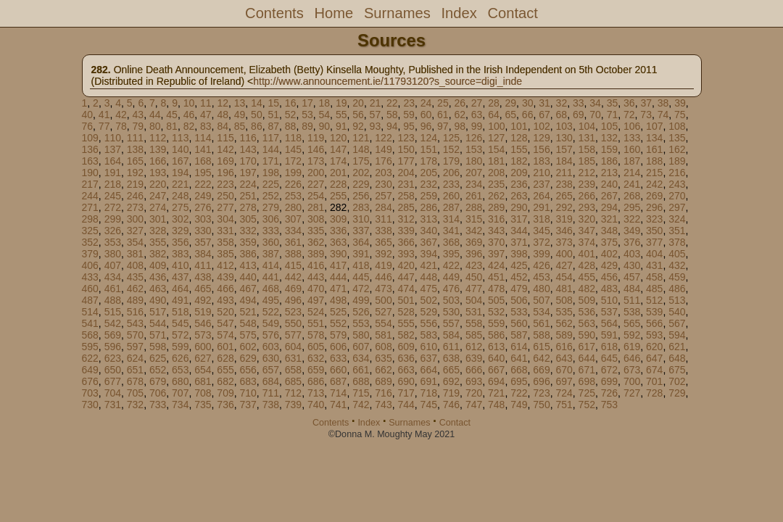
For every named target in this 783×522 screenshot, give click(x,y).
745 (428, 404)
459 (676, 277)
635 (383, 358)
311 (383, 219)
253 (293, 196)
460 (90, 288)
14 (256, 103)
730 (90, 404)
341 (451, 230)
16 (291, 103)
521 (247, 312)
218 (112, 184)
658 (293, 370)
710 (247, 393)
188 (654, 161)
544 (157, 323)
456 (609, 277)
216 (676, 172)
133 (632, 138)
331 (225, 230)
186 (609, 161)
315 (473, 219)
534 (541, 312)
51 (273, 114)
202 (360, 172)
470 (315, 288)
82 (189, 126)
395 (451, 254)
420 (405, 265)
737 (247, 404)
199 (293, 172)
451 (496, 277)
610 (428, 346)
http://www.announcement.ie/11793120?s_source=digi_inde (387, 81)
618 (609, 346)
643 (563, 358)
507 (541, 300)
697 (563, 381)
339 (405, 230)
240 (609, 184)
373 (563, 242)
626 (180, 358)
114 (202, 138)
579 (338, 335)
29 (511, 103)
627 (202, 358)
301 (157, 219)
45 (172, 114)
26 (459, 103)
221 (180, 184)
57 (375, 114)
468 (270, 288)
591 (609, 335)
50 (256, 114)
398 (518, 254)
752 (587, 404)
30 (528, 103)
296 (654, 207)
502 (428, 300)
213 (609, 172)
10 (189, 103)
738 (270, 404)
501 (405, 300)
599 (180, 346)
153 (473, 149)
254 (315, 196)
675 (676, 370)
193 (157, 172)
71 (612, 114)
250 (225, 196)
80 (155, 126)
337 (360, 230)
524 (315, 312)
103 (564, 126)
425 (518, 265)
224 (247, 184)
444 (338, 277)
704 (112, 393)
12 (222, 103)
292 (563, 207)
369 (473, 242)
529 (428, 312)
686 (315, 381)
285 (405, 207)
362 (315, 242)
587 (518, 335)
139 (157, 149)
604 (293, 346)
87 (273, 126)
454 (563, 277)
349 (632, 230)
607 (360, 346)
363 (338, 242)
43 (138, 114)
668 (518, 370)
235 (496, 184)
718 (428, 393)
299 (112, 219)
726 (609, 393)
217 (90, 184)
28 (494, 103)
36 (629, 103)
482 (587, 288)
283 (360, 207)
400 (563, 254)
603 (270, 346)
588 (541, 335)
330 (202, 230)
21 (375, 103)
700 (632, 381)
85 (240, 126)
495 (270, 300)
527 (383, 312)
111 (135, 138)
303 (202, 219)
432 (676, 265)
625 (157, 358)
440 (247, 277)
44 (155, 114)
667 (496, 370)
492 (202, 300)
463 (157, 288)
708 (202, 393)
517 (157, 312)
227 (315, 184)
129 (541, 138)
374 (587, 242)
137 (112, 149)
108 (676, 126)
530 (451, 312)
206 (451, 172)
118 (293, 138)
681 (202, 381)
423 (473, 265)
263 (518, 196)
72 (629, 114)
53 (307, 114)
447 (405, 277)
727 (632, 393)
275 (180, 207)
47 (206, 114)
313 (428, 219)
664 (428, 370)
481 (563, 288)
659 (315, 370)
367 (428, 242)
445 (360, 277)
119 (315, 138)
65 (510, 114)
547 (225, 323)
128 (518, 138)
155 (518, 149)
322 (632, 219)
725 (587, 393)
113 (180, 138)
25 (443, 103)
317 (518, 219)
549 (270, 323)
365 (383, 242)
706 (157, 393)
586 (496, 335)
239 (587, 184)
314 (451, 219)
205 (428, 172)
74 (663, 114)
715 (360, 393)
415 (293, 265)
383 (180, 254)
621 (676, 346)
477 (473, 288)
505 (496, 300)
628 (225, 358)
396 (473, 254)
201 (338, 172)
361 (293, 242)
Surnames (397, 13)
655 (225, 370)
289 (496, 207)
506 (518, 300)
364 (360, 242)
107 (654, 126)
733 (157, 404)
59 (409, 114)
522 (270, 312)
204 (405, 172)
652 (157, 370)
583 (428, 335)
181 (496, 161)
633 (338, 358)
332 (247, 230)
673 (632, 370)
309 (338, 219)
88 (291, 126)
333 (270, 230)
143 (247, 149)
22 (392, 103)
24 (426, 103)
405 (676, 254)
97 (443, 126)
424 (496, 265)
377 (654, 242)
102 (541, 126)
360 (270, 242)
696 (541, 381)
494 (247, 300)
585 (473, 335)
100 (496, 126)
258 (405, 196)
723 (541, 393)
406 (90, 265)
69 (578, 114)
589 (563, 335)
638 (451, 358)
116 (247, 138)
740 (315, 404)
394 (428, 254)
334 (293, 230)
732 (135, 404)
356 (180, 242)
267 (609, 196)
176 (383, 161)
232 (428, 184)
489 (135, 300)
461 (112, 288)
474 (405, 288)
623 (112, 358)
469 (293, 288)
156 (541, 149)
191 (112, 172)
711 (270, 393)
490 (157, 300)
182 (518, 161)
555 (405, 323)
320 (587, 219)
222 (202, 184)
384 (202, 254)
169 (225, 161)
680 (180, 381)
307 (293, 219)
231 (405, 184)
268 (632, 196)
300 (135, 219)
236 (518, 184)
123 (405, 138)
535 (563, 312)
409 (157, 265)
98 (459, 126)
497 (315, 300)
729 (676, 393)
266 (587, 196)
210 (541, 172)
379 (90, 254)
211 (563, 172)
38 (663, 103)
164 (112, 161)
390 (338, 254)
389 (315, 254)
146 (315, 149)
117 (270, 138)
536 (587, 312)
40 (88, 114)
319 (563, 219)
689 (383, 381)
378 (676, 242)
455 (587, 277)
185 (587, 161)
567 (676, 323)
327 (135, 230)
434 (112, 277)
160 (632, 149)
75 (680, 114)
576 (270, 335)
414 (270, 265)
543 (135, 323)
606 (338, 346)
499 (360, 300)
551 (315, 323)
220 (157, 184)
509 (587, 300)
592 (632, 335)
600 (202, 346)
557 (451, 323)
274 (157, 207)
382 (157, 254)
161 (654, 149)
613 (496, 346)
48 (222, 114)
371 (518, 242)
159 (609, 149)
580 (360, 335)
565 (632, 323)
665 (451, 370)
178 (428, 161)
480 (541, 288)
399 (541, 254)
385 (225, 254)
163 (90, 161)
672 (609, 370)
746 (451, 404)
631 (293, 358)
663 (405, 370)
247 (157, 196)
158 (587, 149)
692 (451, 381)
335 (315, 230)
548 (247, 323)
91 (341, 126)
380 (112, 254)
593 (654, 335)
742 (360, 404)
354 (135, 242)
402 (609, 254)
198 (270, 172)
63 (477, 114)
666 (473, 370)
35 (612, 103)
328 (157, 230)
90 (325, 126)
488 (112, 300)
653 (180, 370)
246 (135, 196)
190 (90, 172)
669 (541, 370)
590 (587, 335)
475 (428, 288)
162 (676, 149)
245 (112, 196)
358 (225, 242)
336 (338, 230)
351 (676, 230)
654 (202, 370)
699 (609, 381)
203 (383, 172)
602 (247, 346)
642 (541, 358)
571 (157, 335)
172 (293, 161)
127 (496, 138)
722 (518, 393)
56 (358, 114)
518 (180, 312)
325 (90, 230)
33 (578, 103)
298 (90, 219)
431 (654, 265)
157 (563, 149)
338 (383, 230)
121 (360, 138)
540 (676, 312)
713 (315, 393)
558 (473, 323)
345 (541, 230)
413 (247, 265)
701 (654, 381)
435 (135, 277)
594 (676, 335)
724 (563, 393)
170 (247, 161)
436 (157, 277)
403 (632, 254)
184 (563, 161)
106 (632, 126)
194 (180, 172)
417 (338, 265)
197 (247, 172)
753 (609, 404)
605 (315, 346)
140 (180, 149)
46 (189, 114)
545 (180, 323)
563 (587, 323)
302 (180, 219)
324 (676, 219)
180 (473, 161)
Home (333, 13)
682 (225, 381)
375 (609, 242)
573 (202, 335)
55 (341, 114)
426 (541, 265)
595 (90, 346)
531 (473, 312)
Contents (274, 13)
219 (135, 184)
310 (360, 219)
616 (563, 346)
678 (135, 381)
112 (157, 138)
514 (90, 312)
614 (518, 346)
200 (315, 172)
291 (541, 207)
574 (225, 335)
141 (202, 149)
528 (405, 312)
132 (609, 138)
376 (632, 242)
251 (247, 196)
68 (562, 114)
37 (646, 103)
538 (632, 312)
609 (405, 346)
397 (496, 254)
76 (88, 126)
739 (293, 404)
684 (270, 381)
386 (247, 254)
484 (632, 288)
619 (632, 346)
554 (383, 323)
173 (315, 161)
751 (563, 404)
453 (541, 277)
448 (428, 277)
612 (473, 346)
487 (90, 300)
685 (293, 381)
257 (383, 196)
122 (383, 138)
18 (325, 103)
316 (496, 219)
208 (496, 172)
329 (180, 230)
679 (157, 381)
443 (315, 277)
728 (654, 393)
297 (676, 207)
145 (293, 149)
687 (338, 381)
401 (587, 254)
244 (90, 196)
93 (375, 126)
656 (247, 370)
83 (206, 126)
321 (609, 219)
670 (563, 370)
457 (632, 277)
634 (360, 358)
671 (587, 370)
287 (451, 207)
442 (293, 277)
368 (451, 242)
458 (654, 277)
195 (202, 172)
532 (496, 312)
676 (90, 381)
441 (270, 277)
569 (112, 335)
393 (405, 254)
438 (202, 277)
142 (225, 149)
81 (172, 126)
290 (518, 207)
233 (451, 184)
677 (112, 381)
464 (180, 288)
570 (135, 335)
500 (383, 300)
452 (518, 277)
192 (135, 172)
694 (496, 381)
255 (338, 196)
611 (451, 346)
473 (383, 288)
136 (90, 149)
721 (496, 393)
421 (428, 265)
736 (225, 404)
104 (587, 126)
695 (518, 381)
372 (541, 242)
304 (225, 219)
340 (428, 230)
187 (632, 161)
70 (595, 114)
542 (112, 323)
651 (135, 370)
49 (240, 114)
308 (315, 219)
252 (270, 196)
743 (383, 404)
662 (383, 370)
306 (270, 219)
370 (496, 242)
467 (247, 288)
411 (202, 265)
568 (90, 335)
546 (202, 323)
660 (338, 370)
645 (609, 358)
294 (609, 207)
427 (563, 265)
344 (518, 230)
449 (451, 277)
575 (247, 335)
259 (428, 196)
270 (676, 196)
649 (90, 370)
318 (541, 219)
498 (338, 300)
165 (135, 161)
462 (135, 288)
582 (405, 335)
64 (494, 114)
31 (544, 103)
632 (315, 358)
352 (90, 242)
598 (157, 346)
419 (383, 265)
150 (405, 149)
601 (225, 346)
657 (270, 370)
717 (405, 393)
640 (496, 358)
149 (383, 149)
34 (595, 103)
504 (473, 300)
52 (291, 114)
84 (222, 126)
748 (496, 404)
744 (405, 404)
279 (270, 207)
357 (202, 242)
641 (518, 358)
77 (104, 126)
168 (202, 161)
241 (632, 184)
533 (518, 312)
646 (632, 358)
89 (307, 126)
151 (428, 149)
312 (405, 219)
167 (180, 161)
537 (609, 312)
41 (104, 114)
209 (518, 172)
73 (646, 114)
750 (541, 404)
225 (270, 184)
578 (315, 335)
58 (392, 114)
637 (428, 358)
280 (293, 207)
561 (541, 323)
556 (428, 323)
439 (225, 277)
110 (112, 138)
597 (135, 346)
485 (654, 288)
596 (112, 346)
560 (518, 323)
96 (426, 126)
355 (157, 242)
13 (240, 103)
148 (360, 149)
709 (225, 393)
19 (341, 103)
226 (293, 184)
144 (270, 149)
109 (90, 138)
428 (587, 265)
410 (180, 265)
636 (405, 358)
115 (225, 138)
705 (135, 393)
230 (383, 184)
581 (383, 335)
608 (383, 346)
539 (654, 312)
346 (563, 230)
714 (338, 393)
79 (138, 126)
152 (451, 149)
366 (405, 242)
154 (496, 149)
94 (392, 126)
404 (654, 254)
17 (307, 103)
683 (247, 381)
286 (428, 207)
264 (541, 196)
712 (293, 393)
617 (587, 346)
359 (247, 242)
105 (609, 126)
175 (360, 161)
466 (225, 288)
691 (428, 381)
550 (293, 323)
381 (135, 254)
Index (458, 13)
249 (202, 196)
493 (225, 300)
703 (90, 393)
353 (112, 242)
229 (360, 184)
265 (563, 196)
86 (256, 126)
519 (202, 312)
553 (360, 323)
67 (544, 114)
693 (473, 381)
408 (135, 265)
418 (360, 265)
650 (112, 370)
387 (270, 254)
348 (609, 230)
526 (360, 312)
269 (654, 196)
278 (247, 207)
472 (360, 288)
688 (360, 381)
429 (609, 265)
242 (654, 184)
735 (202, 404)
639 (473, 358)
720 (473, 393)
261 (473, 196)
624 (135, 358)
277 (225, 207)
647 (654, 358)
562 (563, 323)
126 (473, 138)
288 (473, 207)
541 (90, 323)
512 (654, 300)
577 (293, 335)
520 (225, 312)
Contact (512, 13)
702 (676, 381)
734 (180, 404)
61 (443, 114)
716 (383, 393)
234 (473, 184)
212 (587, 172)
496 (293, 300)
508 (563, 300)
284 (383, 207)
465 (202, 288)
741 (338, 404)
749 (518, 404)
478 (496, 288)
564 (609, 323)
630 (270, 358)
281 (315, 207)
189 (676, 161)
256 (360, 196)
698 (587, 381)
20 (358, 103)
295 (632, 207)
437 (180, 277)
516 (135, 312)
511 (632, 300)
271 (90, 207)
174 (338, 161)
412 (225, 265)
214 (632, 172)
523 (293, 312)
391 (360, 254)
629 (247, 358)
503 (451, 300)
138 (135, 149)
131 (587, 138)
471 (338, 288)
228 (338, 184)
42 (121, 114)
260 (451, 196)
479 (518, 288)
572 (180, 335)
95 (409, 126)
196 (225, 172)
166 (157, 161)
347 (587, 230)
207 (473, 172)
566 (654, 323)
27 (477, 103)
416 (315, 265)
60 (426, 114)
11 (206, 103)
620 (654, 346)
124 (428, 138)
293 (587, 207)
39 (680, 103)
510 (609, 300)
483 (609, 288)
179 (451, 161)
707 (180, 393)
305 (247, 219)
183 (541, 161)
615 (541, 346)
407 (112, 265)
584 (451, 335)
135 (676, 138)
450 (473, 277)
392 (383, 254)
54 (325, 114)
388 (293, 254)
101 (518, 126)
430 (632, 265)
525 (338, 312)
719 (451, 393)
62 (459, 114)
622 (90, 358)
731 (112, 404)
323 (654, 219)
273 (135, 207)
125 (451, 138)
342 (473, 230)
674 (654, 370)
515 (112, 312)
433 (90, 277)
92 (358, 126)
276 (202, 207)
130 (563, 138)
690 (405, 381)
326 (112, 230)
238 (563, 184)
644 (587, 358)
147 (338, 149)
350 (654, 230)
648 (676, 358)
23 (409, 103)
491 (180, 300)
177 (405, 161)
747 (473, 404)
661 (360, 370)
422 (451, 265)
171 (270, 161)
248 (180, 196)
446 (383, 277)
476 (451, 288)
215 (654, 172)
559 (496, 323)
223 (225, 184)
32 (562, 103)
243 (676, 184)
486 (676, 288)
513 (676, 300)
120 (338, 138)
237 (541, 184)
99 (477, 126)
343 (496, 230)
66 (528, 114)
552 (338, 323)
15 (274, 103)
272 (112, 207)
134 (654, 138)
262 (496, 196)
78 (121, 126)
